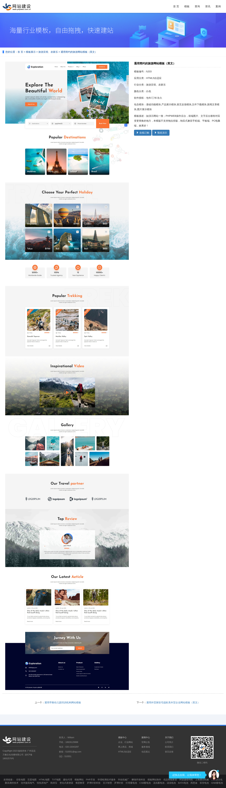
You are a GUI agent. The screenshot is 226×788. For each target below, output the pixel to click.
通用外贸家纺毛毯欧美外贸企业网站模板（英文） (173, 702)
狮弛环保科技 (138, 779)
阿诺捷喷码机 (186, 779)
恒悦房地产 (42, 783)
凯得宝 (53, 783)
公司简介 (169, 742)
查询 (197, 6)
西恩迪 (194, 783)
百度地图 (32, 779)
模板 (186, 6)
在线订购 (142, 132)
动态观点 (146, 752)
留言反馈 (169, 752)
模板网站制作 (154, 779)
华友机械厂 (123, 779)
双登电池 (204, 783)
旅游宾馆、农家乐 (48, 51)
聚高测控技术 (11, 783)
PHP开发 (90, 779)
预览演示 (160, 132)
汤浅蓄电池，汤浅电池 (164, 783)
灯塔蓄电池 (131, 783)
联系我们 (169, 747)
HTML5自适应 (124, 752)
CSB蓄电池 (145, 783)
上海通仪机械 (202, 779)
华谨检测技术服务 (107, 779)
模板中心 (122, 737)
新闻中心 (146, 737)
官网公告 (146, 742)
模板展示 (31, 51)
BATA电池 (183, 783)
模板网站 (79, 779)
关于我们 (169, 737)
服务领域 (146, 747)
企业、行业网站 (125, 742)
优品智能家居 (170, 779)
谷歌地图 (20, 779)
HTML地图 (44, 779)
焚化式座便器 (66, 783)
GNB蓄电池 (217, 783)
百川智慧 (107, 783)
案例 (218, 6)
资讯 (207, 6)
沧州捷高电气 (27, 783)
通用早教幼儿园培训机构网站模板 (63, 702)
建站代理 (67, 779)
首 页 (176, 6)
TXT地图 (56, 779)
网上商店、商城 (125, 747)
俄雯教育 (79, 783)
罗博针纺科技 (93, 783)
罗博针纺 (118, 783)
